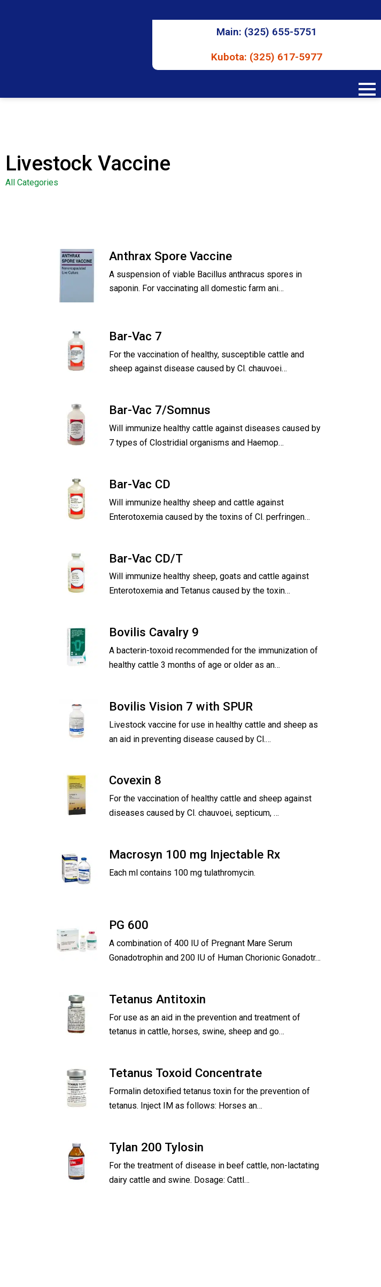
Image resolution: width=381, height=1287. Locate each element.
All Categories (31, 182)
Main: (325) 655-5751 (266, 32)
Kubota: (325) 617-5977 (266, 57)
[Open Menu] (367, 89)
